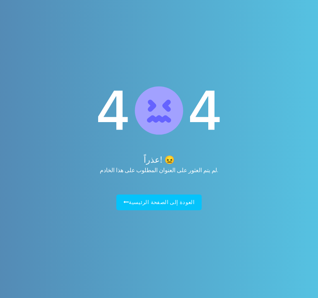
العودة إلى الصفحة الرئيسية (159, 202)
